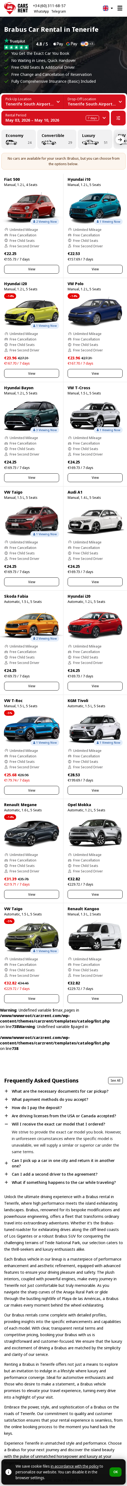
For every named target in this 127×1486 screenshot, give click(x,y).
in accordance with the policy (75, 1466)
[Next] (120, 139)
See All (115, 1080)
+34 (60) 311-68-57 (49, 5)
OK (115, 1472)
